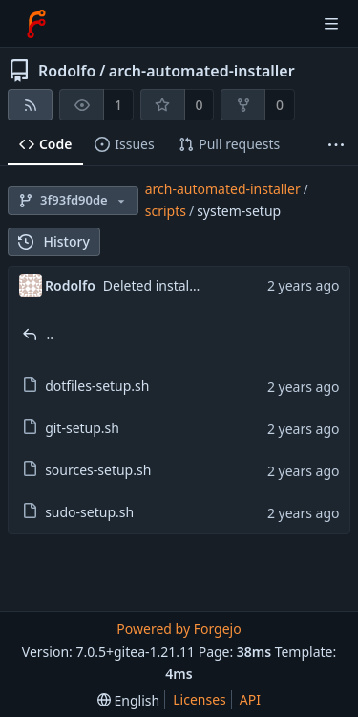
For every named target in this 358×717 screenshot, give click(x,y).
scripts (165, 211)
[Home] (36, 24)
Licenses (199, 699)
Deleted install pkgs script (183, 285)
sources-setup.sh (98, 470)
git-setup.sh (82, 428)
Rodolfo (66, 70)
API (250, 699)
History (54, 241)
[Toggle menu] (331, 24)
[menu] (128, 700)
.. (50, 334)
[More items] (336, 144)
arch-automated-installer (202, 70)
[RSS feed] (30, 104)
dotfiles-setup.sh (97, 386)
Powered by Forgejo (178, 628)
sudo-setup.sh (89, 512)
